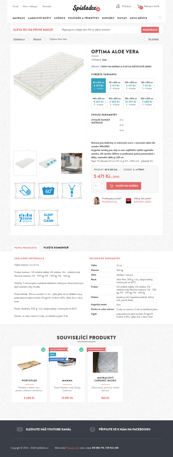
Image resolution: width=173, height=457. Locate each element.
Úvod (15, 6)
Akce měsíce (138, 18)
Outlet (122, 18)
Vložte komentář (56, 248)
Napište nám (73, 448)
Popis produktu (25, 248)
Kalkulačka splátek (142, 201)
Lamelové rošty (39, 18)
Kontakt (47, 6)
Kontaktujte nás (109, 201)
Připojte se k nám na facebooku (124, 429)
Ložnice (59, 18)
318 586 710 (98, 448)
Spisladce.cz (19, 39)
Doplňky (108, 18)
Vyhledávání (160, 17)
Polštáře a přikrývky (83, 18)
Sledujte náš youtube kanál (48, 429)
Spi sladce (86, 8)
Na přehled (153, 39)
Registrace (150, 30)
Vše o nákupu (30, 6)
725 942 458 (111, 448)
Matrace (37, 39)
